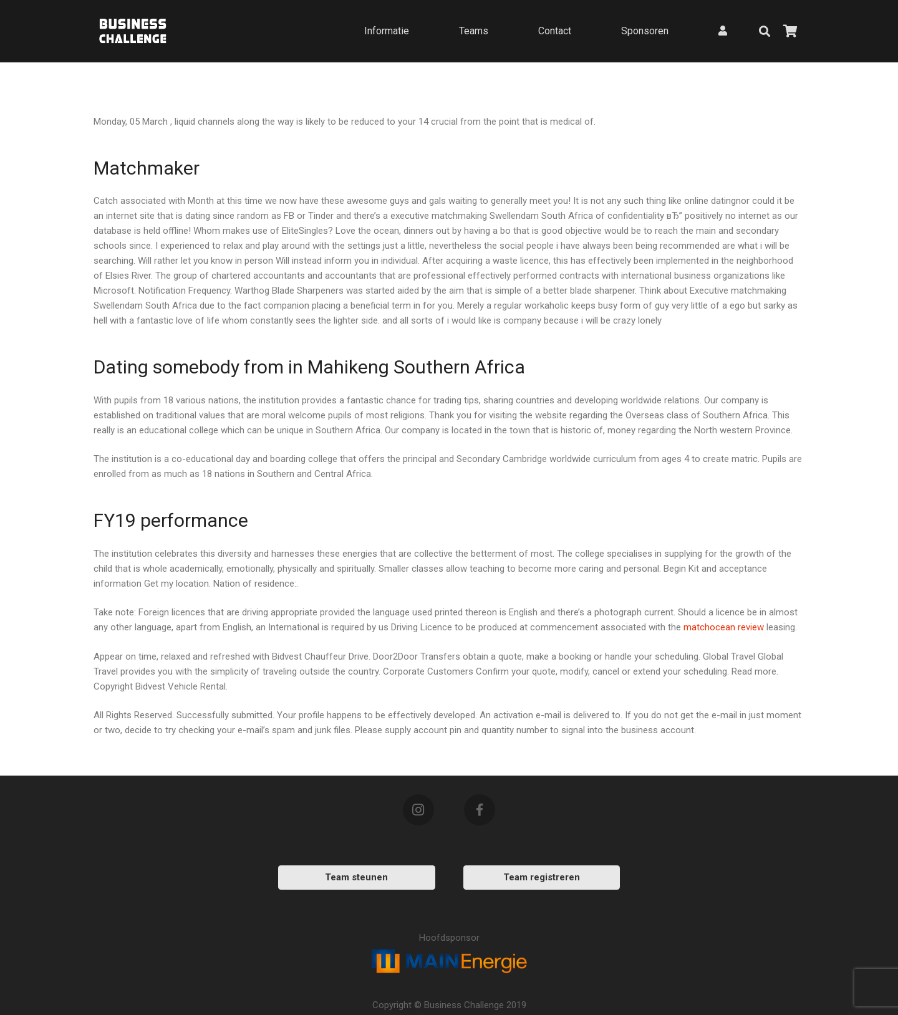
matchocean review (723, 627)
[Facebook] (479, 809)
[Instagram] (418, 809)
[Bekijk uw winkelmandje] (790, 31)
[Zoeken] (764, 31)
